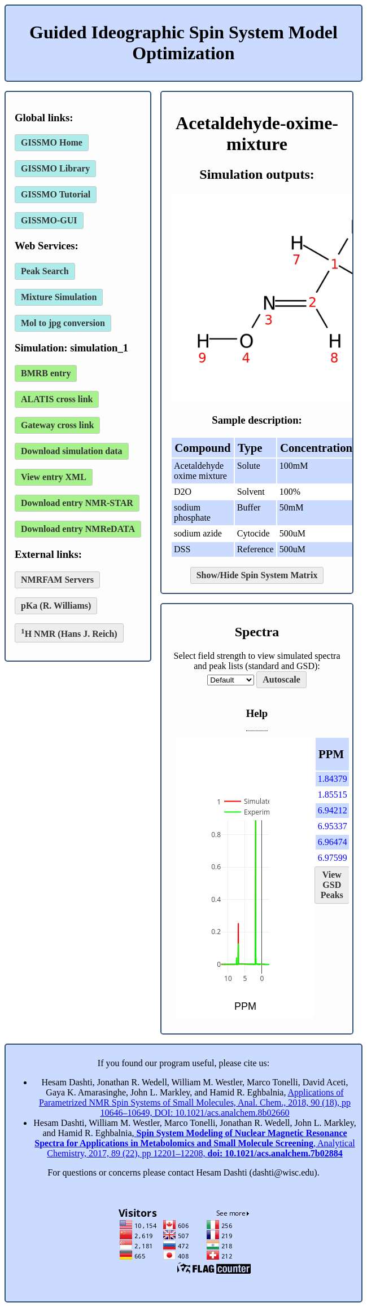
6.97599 (332, 857)
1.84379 (332, 779)
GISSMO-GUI (49, 220)
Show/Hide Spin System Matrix (257, 575)
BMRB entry (46, 373)
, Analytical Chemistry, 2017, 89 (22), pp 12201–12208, (194, 1143)
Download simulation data (72, 451)
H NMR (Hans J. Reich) (69, 633)
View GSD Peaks (332, 885)
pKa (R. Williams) (56, 605)
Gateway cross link (57, 425)
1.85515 (332, 794)
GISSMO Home (51, 142)
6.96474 (332, 842)
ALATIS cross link (57, 399)
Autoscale (281, 679)
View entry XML (53, 477)
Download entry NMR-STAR (77, 503)
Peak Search (45, 271)
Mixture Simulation (59, 297)
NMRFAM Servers (57, 579)
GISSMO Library (55, 168)
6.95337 (332, 826)
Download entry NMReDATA (78, 529)
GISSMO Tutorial (55, 194)
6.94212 (332, 810)
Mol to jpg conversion (63, 323)
